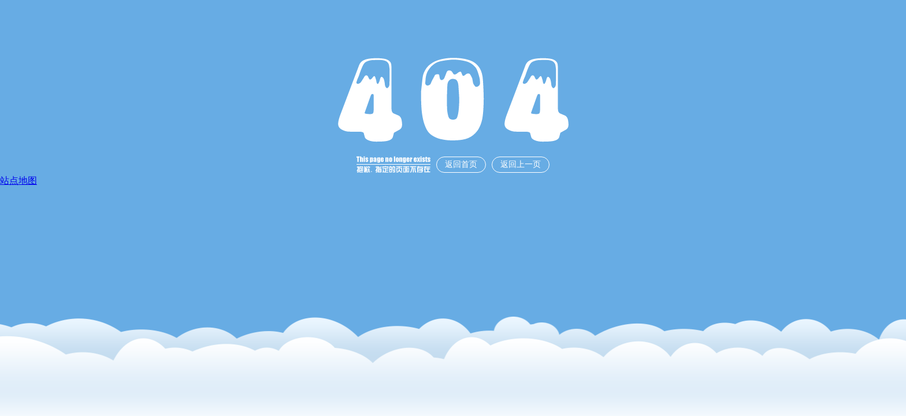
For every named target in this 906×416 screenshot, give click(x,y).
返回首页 (461, 164)
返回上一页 (520, 164)
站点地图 (18, 180)
